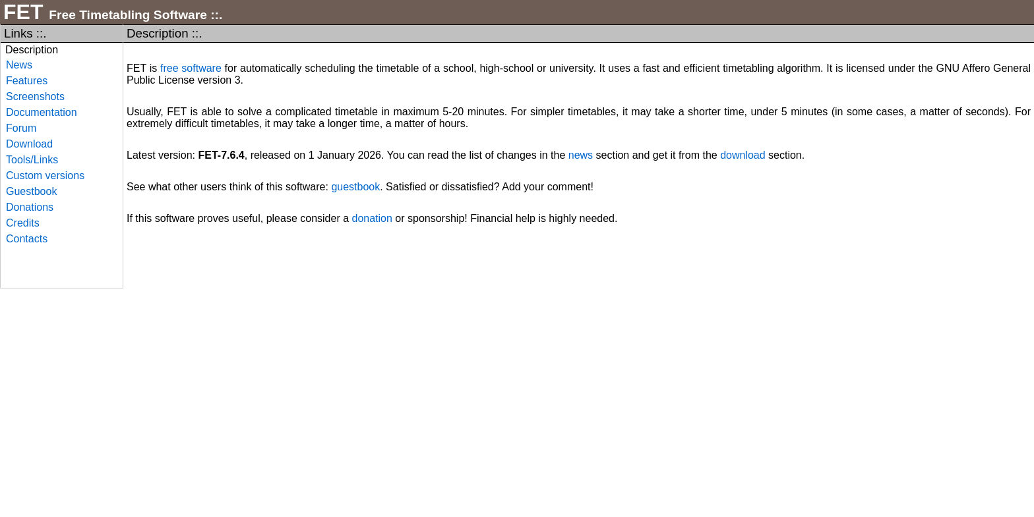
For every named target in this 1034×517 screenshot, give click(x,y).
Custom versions (45, 175)
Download (29, 144)
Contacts (26, 238)
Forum (21, 128)
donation (372, 218)
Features (26, 80)
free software (191, 68)
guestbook (355, 186)
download (743, 155)
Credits (23, 223)
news (580, 155)
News (19, 64)
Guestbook (31, 191)
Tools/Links (32, 159)
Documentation (41, 112)
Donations (29, 207)
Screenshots (35, 96)
